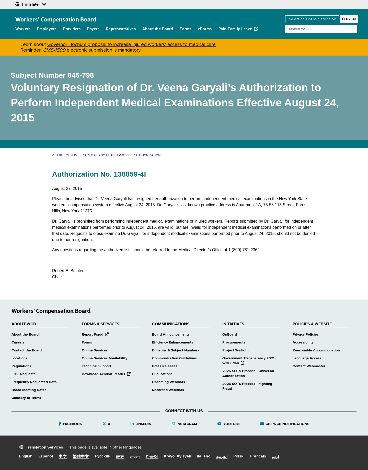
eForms (205, 29)
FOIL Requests (24, 374)
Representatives (121, 29)
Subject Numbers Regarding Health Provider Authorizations (107, 155)
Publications (162, 374)
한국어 (152, 457)
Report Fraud (95, 334)
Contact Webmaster (309, 366)
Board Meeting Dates (29, 390)
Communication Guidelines (174, 358)
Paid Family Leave (238, 29)
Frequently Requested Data (34, 382)
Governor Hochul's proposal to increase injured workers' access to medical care (131, 44)
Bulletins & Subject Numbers (175, 350)
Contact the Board (27, 350)
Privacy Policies (306, 334)
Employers (46, 29)
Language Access (307, 358)
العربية (221, 457)
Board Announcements (171, 334)
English (25, 456)
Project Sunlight (235, 350)
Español (45, 456)
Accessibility (303, 342)
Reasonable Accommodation (316, 350)
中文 (63, 457)
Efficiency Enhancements (172, 342)
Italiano (203, 456)
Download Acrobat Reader (106, 374)
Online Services (95, 350)
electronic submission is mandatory (92, 50)
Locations (19, 358)
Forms (185, 29)
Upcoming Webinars (168, 382)
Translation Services (44, 447)
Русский (102, 456)
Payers (93, 29)
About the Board (157, 29)
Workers (22, 29)
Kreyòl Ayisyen (177, 456)
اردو (275, 457)
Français (258, 456)
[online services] (312, 19)
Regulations (21, 366)
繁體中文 (81, 457)
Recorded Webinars (168, 390)
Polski (239, 456)
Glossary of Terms (26, 398)
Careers (18, 342)
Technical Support (96, 366)
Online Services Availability (104, 358)
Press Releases (164, 366)
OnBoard (229, 334)
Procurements (233, 342)
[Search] (321, 29)
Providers (71, 29)
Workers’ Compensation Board (55, 19)
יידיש (120, 457)
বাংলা (135, 458)
